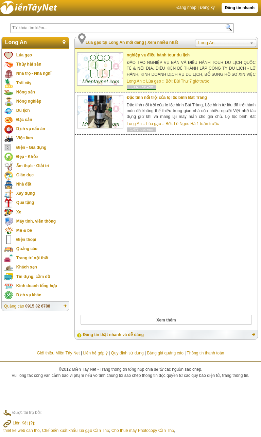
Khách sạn (26, 267)
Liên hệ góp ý (95, 353)
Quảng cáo (26, 248)
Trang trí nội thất (32, 258)
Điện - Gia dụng (31, 147)
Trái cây (24, 83)
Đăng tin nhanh (240, 7)
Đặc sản (24, 119)
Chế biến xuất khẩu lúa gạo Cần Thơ (75, 430)
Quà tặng (25, 202)
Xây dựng (25, 193)
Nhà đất (23, 184)
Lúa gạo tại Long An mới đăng (115, 42)
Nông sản (25, 92)
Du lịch (23, 110)
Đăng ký (207, 7)
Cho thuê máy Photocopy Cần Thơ (142, 430)
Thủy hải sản (28, 64)
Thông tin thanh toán (205, 353)
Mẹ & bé (24, 230)
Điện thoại (26, 239)
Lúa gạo (24, 55)
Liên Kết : (19, 423)
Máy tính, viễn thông (36, 221)
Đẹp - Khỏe (27, 156)
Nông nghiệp (28, 101)
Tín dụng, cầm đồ (33, 276)
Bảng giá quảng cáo (165, 353)
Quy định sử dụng (127, 353)
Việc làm (24, 138)
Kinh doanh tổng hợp (36, 285)
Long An (16, 42)
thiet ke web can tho (21, 430)
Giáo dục (25, 175)
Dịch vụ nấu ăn (30, 128)
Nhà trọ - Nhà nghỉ (33, 73)
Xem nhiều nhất (162, 42)
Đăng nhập (186, 7)
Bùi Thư (181, 81)
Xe (18, 212)
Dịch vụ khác (28, 295)
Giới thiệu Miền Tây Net (58, 353)
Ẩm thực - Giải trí (32, 165)
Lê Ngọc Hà (185, 123)
